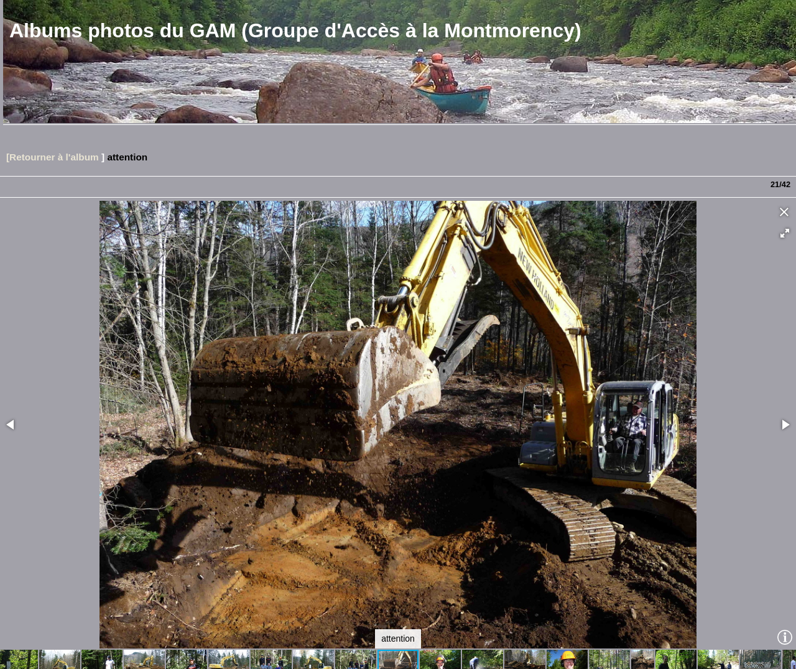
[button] (785, 233)
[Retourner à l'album (52, 157)
